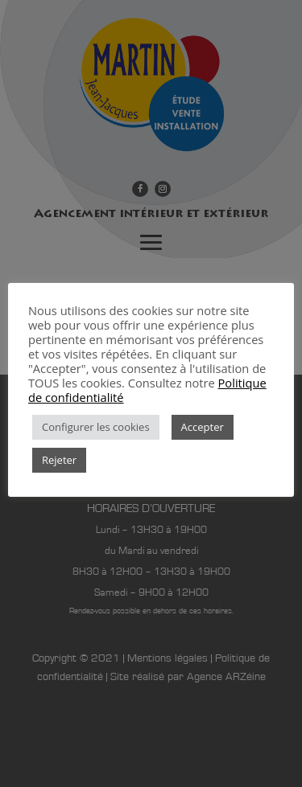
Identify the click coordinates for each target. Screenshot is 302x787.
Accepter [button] (202, 427)
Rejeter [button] (59, 460)
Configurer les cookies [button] (96, 427)
